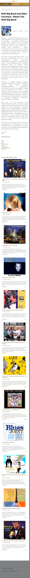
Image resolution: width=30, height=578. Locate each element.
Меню (16, 4)
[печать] (23, 23)
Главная (2, 9)
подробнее (4, 189)
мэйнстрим (3, 149)
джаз (2, 141)
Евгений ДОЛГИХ (4, 144)
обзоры (6, 9)
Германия (3, 146)
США (7, 146)
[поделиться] (20, 23)
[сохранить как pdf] (26, 23)
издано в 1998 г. (11, 9)
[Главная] (14, 1)
